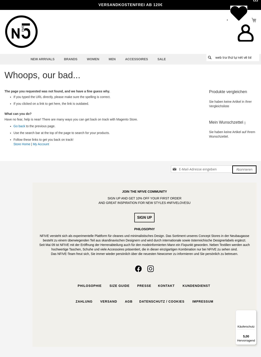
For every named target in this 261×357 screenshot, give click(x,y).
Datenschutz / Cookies (162, 301)
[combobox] (232, 57)
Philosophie (90, 286)
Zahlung (84, 301)
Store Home (21, 144)
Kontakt (167, 286)
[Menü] (254, 312)
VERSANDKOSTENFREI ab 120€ (130, 5)
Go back (19, 126)
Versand (108, 301)
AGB (128, 301)
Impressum (202, 301)
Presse (144, 286)
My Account (41, 144)
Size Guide (119, 286)
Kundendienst (197, 286)
